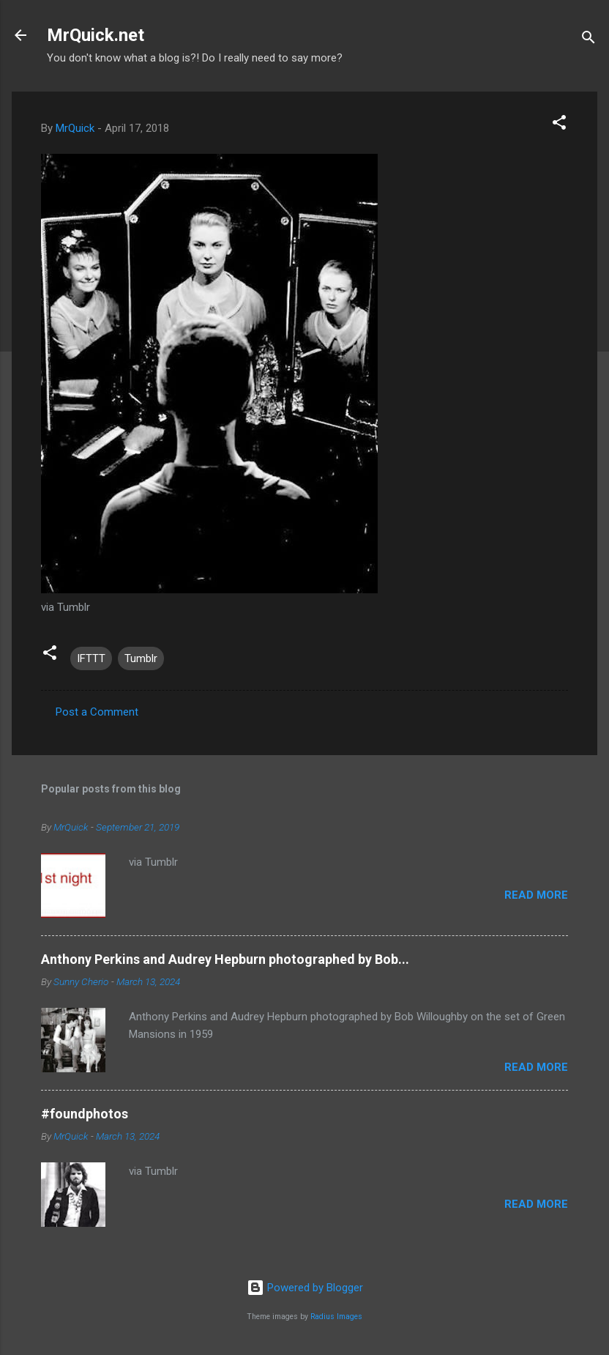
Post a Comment (97, 712)
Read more (536, 895)
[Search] (588, 40)
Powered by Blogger (305, 1287)
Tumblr (140, 658)
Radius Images (336, 1316)
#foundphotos (84, 1113)
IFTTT (91, 658)
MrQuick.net (95, 35)
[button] (559, 125)
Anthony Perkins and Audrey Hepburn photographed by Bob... (225, 959)
